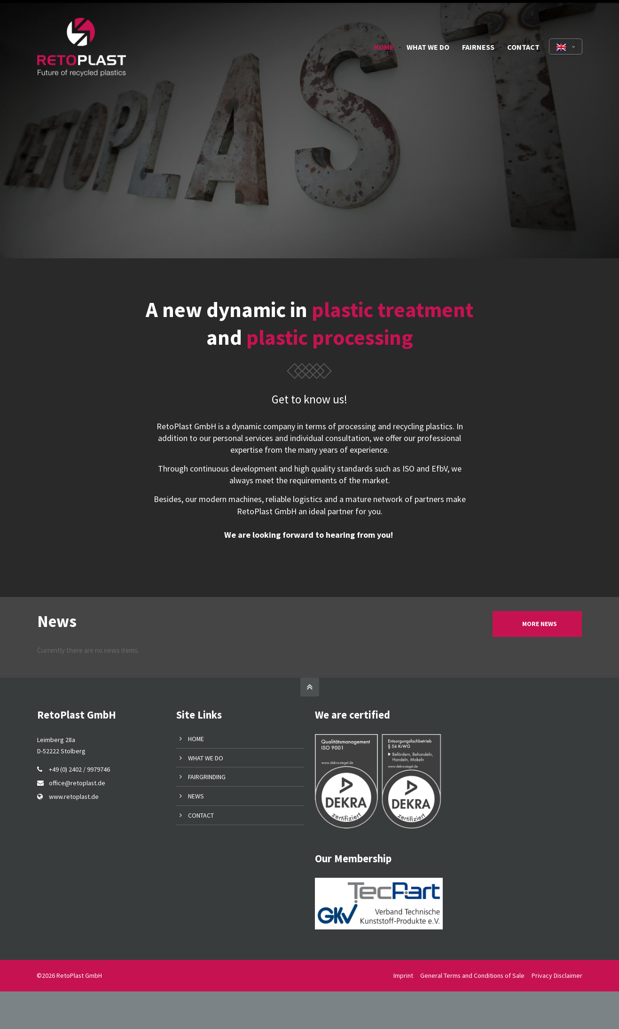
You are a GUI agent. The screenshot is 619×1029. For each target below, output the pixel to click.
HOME (196, 739)
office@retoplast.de (77, 783)
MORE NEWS (539, 624)
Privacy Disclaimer (557, 975)
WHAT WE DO (205, 758)
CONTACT (201, 815)
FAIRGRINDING (207, 777)
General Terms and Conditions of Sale (472, 975)
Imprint (403, 975)
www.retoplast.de (74, 796)
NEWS (196, 796)
